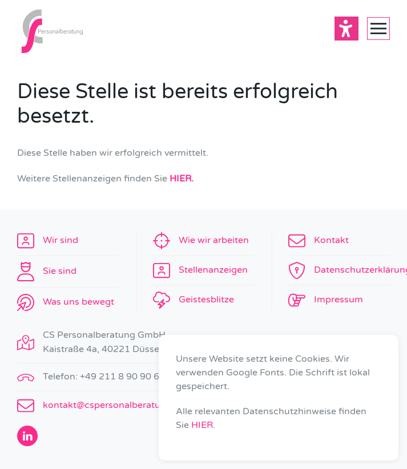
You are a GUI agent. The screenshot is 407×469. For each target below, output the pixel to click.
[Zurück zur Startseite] (51, 28)
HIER (202, 425)
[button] (378, 28)
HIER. (182, 178)
